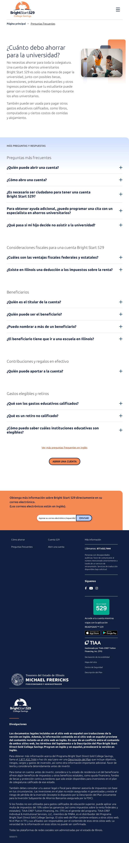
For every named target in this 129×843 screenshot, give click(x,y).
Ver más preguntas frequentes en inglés (64, 447)
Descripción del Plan (93, 672)
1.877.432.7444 (27, 759)
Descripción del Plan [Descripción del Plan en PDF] (79, 759)
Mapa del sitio (91, 662)
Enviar (84, 518)
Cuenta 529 (54, 539)
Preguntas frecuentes (43, 23)
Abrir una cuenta (65, 461)
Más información (93, 539)
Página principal (16, 23)
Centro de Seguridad (94, 667)
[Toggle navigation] (118, 9)
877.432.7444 (104, 548)
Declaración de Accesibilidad (97, 657)
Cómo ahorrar (18, 539)
